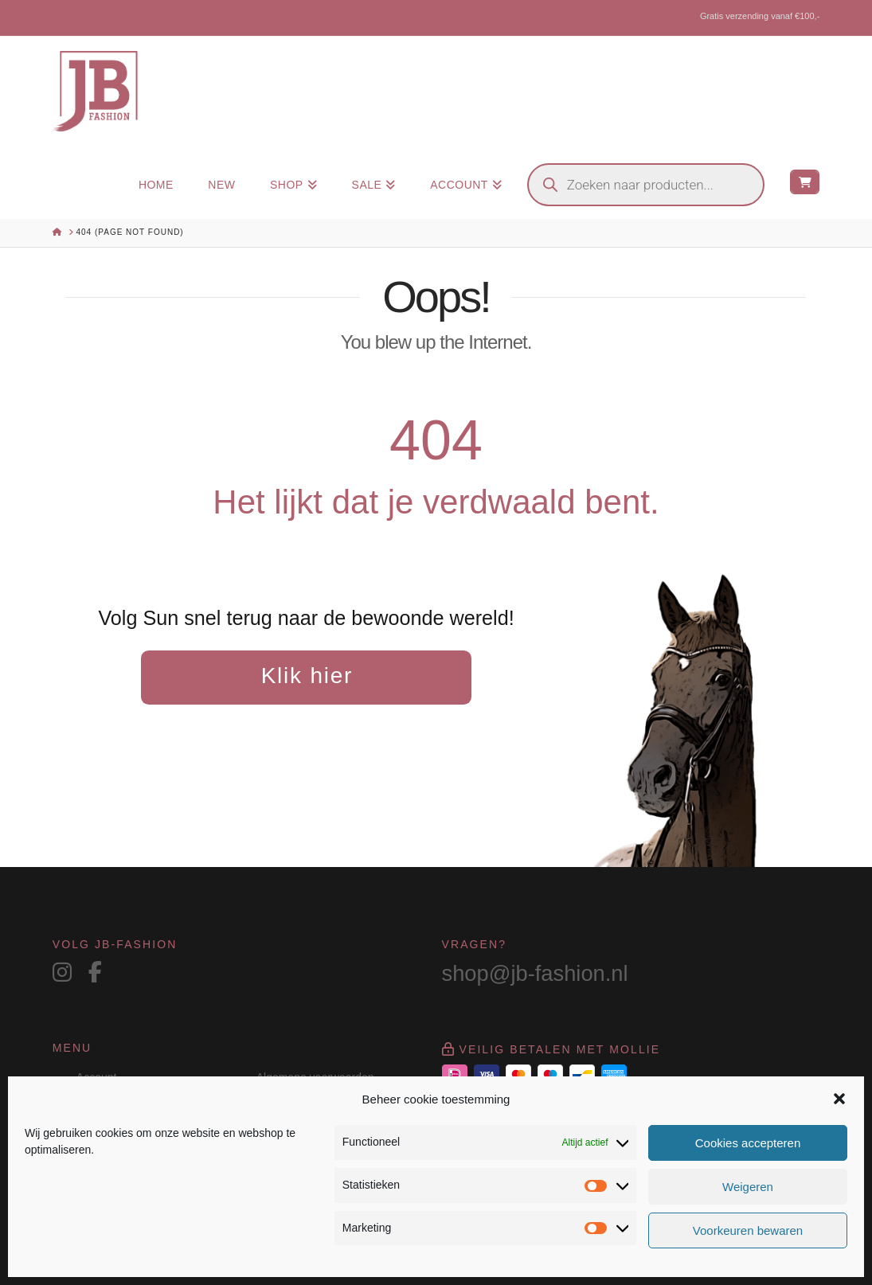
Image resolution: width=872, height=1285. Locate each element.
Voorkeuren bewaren (748, 1230)
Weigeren (747, 1186)
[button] (839, 1099)
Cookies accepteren (748, 1143)
